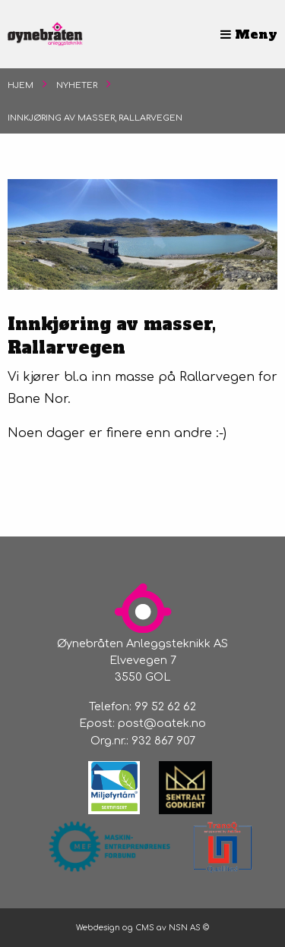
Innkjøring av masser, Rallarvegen (95, 118)
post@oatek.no (162, 723)
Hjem (20, 85)
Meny (248, 34)
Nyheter (76, 85)
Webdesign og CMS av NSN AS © (142, 927)
